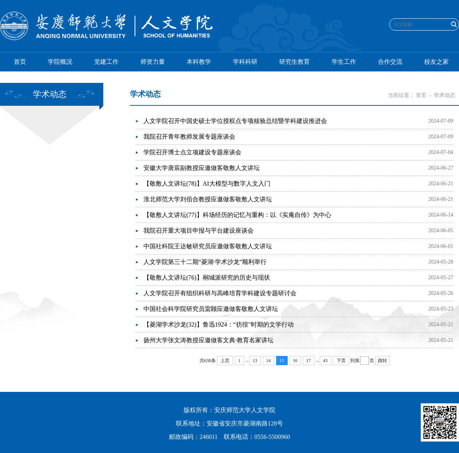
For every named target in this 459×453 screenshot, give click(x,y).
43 (325, 360)
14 (268, 360)
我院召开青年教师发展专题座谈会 (189, 136)
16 (295, 360)
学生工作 (344, 61)
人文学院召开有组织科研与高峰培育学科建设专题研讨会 (219, 293)
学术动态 (444, 95)
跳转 (382, 360)
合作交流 (390, 61)
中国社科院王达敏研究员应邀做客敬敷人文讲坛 (207, 246)
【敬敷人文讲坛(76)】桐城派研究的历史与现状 (206, 277)
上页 (225, 360)
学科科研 (245, 61)
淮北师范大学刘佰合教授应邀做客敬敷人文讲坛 (207, 199)
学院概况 (60, 61)
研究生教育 (294, 61)
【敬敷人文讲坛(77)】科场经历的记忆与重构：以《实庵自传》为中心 (237, 215)
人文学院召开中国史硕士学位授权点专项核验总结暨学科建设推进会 (235, 121)
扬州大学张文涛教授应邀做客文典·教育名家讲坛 (208, 340)
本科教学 (199, 61)
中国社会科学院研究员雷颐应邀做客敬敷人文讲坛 (210, 309)
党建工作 (106, 61)
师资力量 (152, 61)
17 (308, 360)
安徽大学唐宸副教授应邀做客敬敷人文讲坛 (201, 168)
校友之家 (436, 61)
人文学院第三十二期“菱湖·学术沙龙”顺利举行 (205, 262)
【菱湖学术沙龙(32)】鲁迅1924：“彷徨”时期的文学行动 (218, 324)
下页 (341, 360)
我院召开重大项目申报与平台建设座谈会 (198, 230)
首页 (20, 61)
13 (255, 360)
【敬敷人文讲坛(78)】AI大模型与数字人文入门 (206, 183)
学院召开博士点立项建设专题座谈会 (192, 152)
